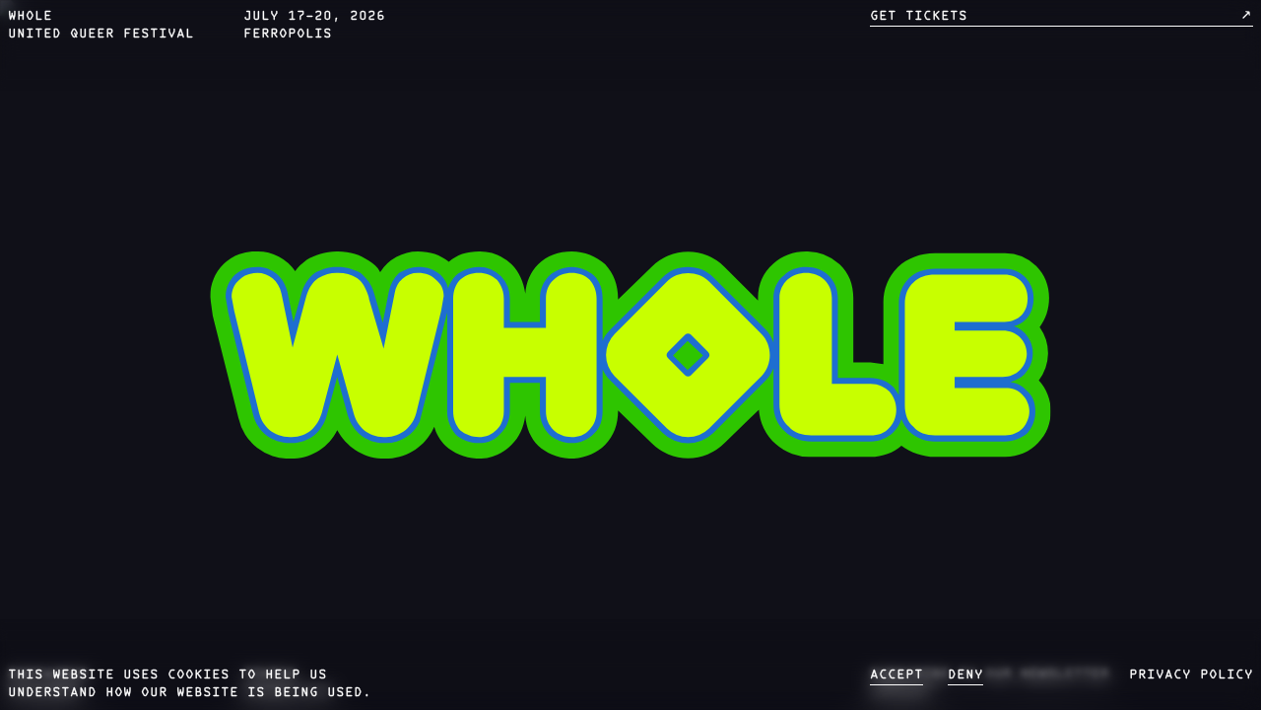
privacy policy (1191, 675)
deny (965, 675)
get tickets (1062, 15)
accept (896, 675)
